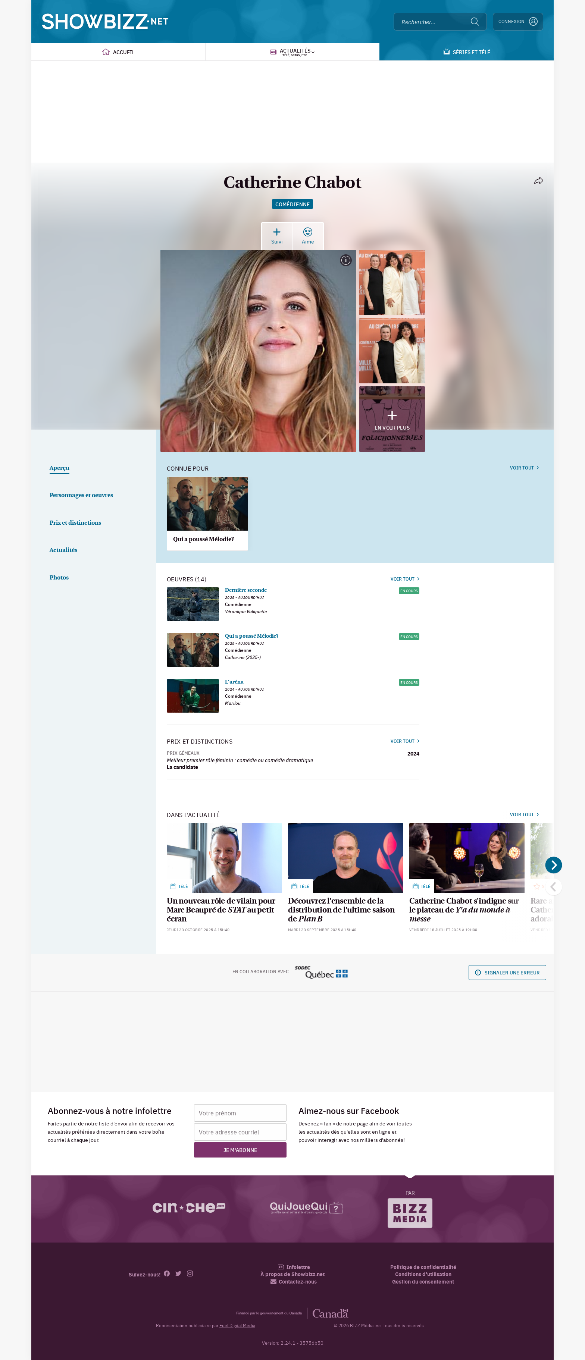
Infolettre (294, 1267)
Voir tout (524, 468)
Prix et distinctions (75, 523)
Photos (59, 578)
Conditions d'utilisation (423, 1274)
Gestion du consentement (423, 1281)
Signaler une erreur (507, 972)
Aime (308, 236)
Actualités (63, 550)
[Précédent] (553, 887)
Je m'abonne (240, 1149)
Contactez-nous (293, 1281)
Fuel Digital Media (237, 1325)
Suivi (277, 236)
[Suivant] (553, 865)
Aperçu (59, 468)
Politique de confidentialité (423, 1267)
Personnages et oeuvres (81, 496)
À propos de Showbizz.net (292, 1274)
